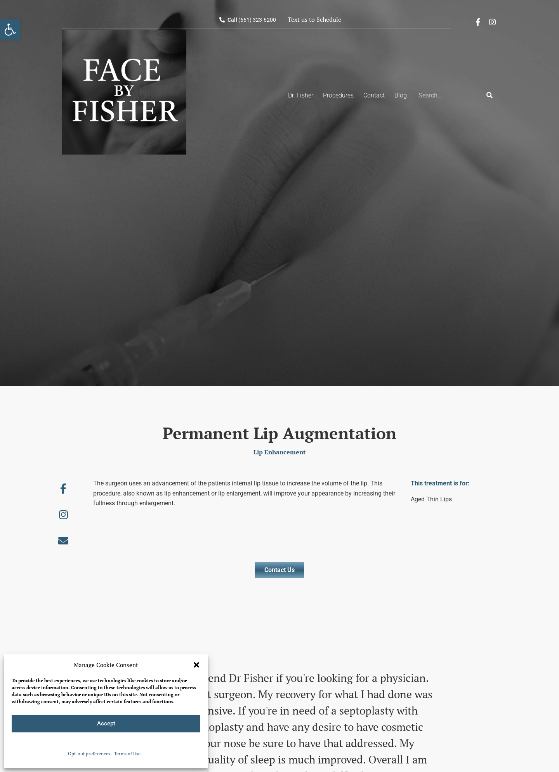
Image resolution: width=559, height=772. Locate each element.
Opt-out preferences (89, 753)
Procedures (338, 95)
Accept (106, 723)
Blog (400, 95)
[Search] (489, 95)
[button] (196, 665)
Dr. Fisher (300, 95)
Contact (374, 95)
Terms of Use (127, 753)
